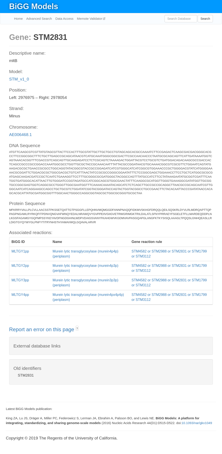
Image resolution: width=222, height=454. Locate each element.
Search (205, 18)
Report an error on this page (42, 329)
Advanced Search (39, 18)
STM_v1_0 (19, 79)
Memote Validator (90, 18)
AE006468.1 (20, 134)
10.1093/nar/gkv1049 (196, 423)
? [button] (77, 328)
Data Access (64, 18)
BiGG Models (33, 6)
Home (18, 18)
